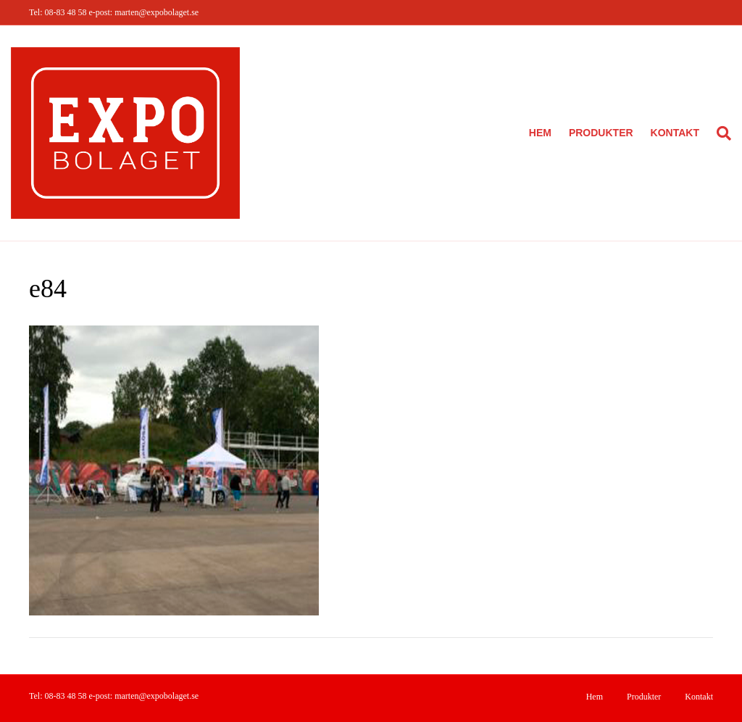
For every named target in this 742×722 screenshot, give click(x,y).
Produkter (601, 132)
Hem (540, 132)
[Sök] (719, 133)
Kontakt (675, 132)
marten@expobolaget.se (156, 12)
